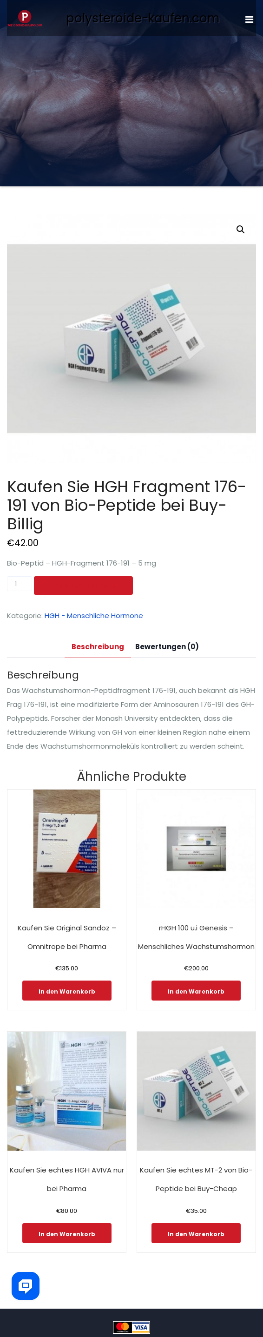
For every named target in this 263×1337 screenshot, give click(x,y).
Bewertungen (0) (167, 647)
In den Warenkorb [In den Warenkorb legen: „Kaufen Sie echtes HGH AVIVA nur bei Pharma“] (67, 1234)
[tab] (98, 647)
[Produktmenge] (19, 583)
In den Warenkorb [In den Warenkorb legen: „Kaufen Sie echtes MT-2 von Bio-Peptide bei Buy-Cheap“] (196, 1234)
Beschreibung (98, 647)
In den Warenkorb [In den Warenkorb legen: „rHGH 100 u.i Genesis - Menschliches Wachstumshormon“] (196, 991)
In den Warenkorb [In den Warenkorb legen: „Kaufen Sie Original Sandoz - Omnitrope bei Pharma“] (67, 991)
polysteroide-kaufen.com (142, 18)
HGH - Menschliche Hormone (94, 615)
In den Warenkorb (83, 585)
